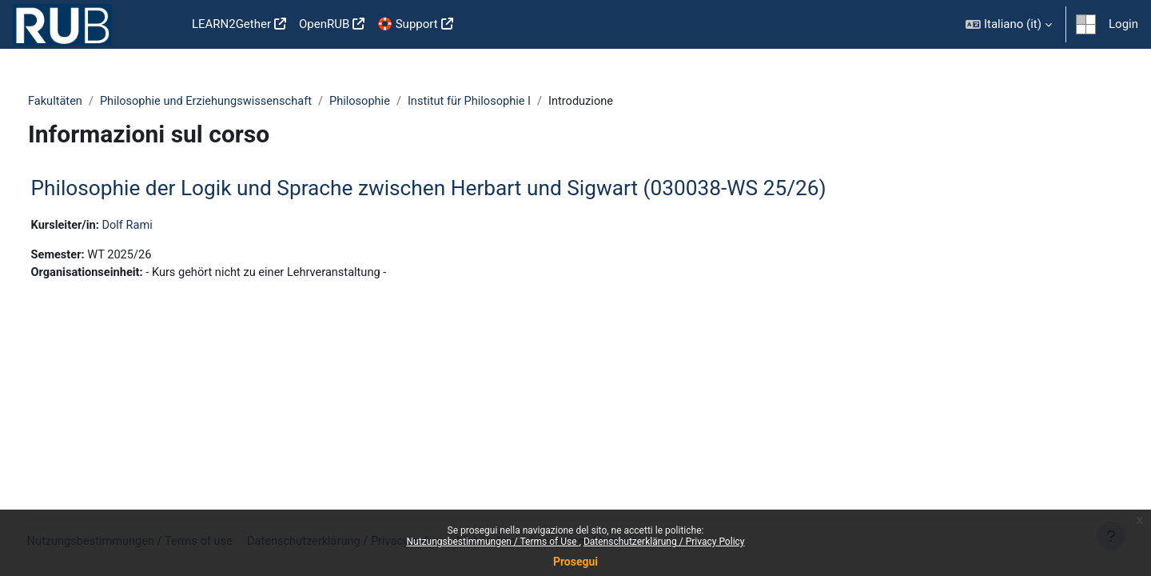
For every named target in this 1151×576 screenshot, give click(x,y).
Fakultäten (85, 101)
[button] (1008, 24)
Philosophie (397, 101)
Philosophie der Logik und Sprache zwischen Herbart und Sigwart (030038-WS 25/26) (458, 189)
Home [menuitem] (159, 25)
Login (1123, 24)
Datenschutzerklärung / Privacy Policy (664, 541)
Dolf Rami (160, 226)
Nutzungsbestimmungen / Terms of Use (492, 541)
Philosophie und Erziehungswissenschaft (239, 101)
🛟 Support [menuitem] (407, 24)
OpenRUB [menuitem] (324, 24)
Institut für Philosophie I (510, 101)
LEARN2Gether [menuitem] (231, 24)
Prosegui (575, 561)
